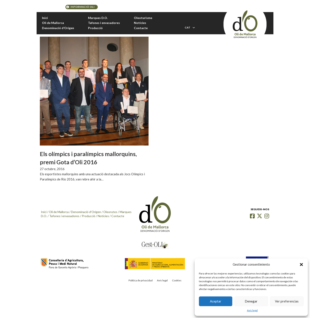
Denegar (251, 301)
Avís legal (252, 310)
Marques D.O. (98, 18)
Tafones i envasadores (104, 23)
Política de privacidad (141, 280)
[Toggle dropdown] (193, 27)
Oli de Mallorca (53, 23)
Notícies (140, 23)
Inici (45, 18)
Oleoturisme (143, 18)
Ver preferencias (287, 301)
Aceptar (215, 301)
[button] (301, 264)
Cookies (176, 280)
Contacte (141, 28)
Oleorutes (110, 212)
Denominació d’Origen (58, 28)
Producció (95, 28)
